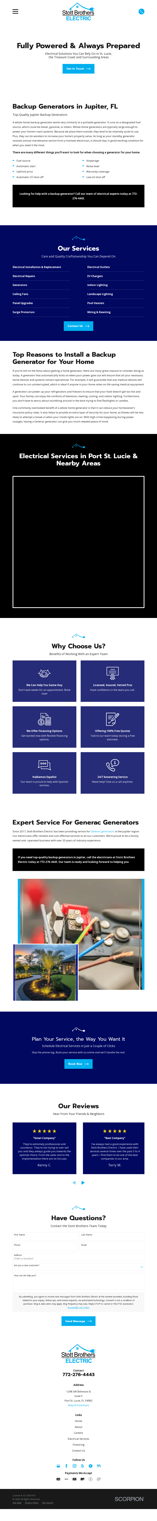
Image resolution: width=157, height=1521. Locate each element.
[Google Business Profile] (58, 1213)
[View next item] (83, 930)
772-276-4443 (79, 1121)
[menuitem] (17, 1249)
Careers (78, 1180)
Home (78, 1168)
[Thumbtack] (90, 1213)
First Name (19, 981)
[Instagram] (74, 1213)
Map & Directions (78, 1152)
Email (83, 992)
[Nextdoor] (99, 1213)
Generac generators (102, 701)
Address (18, 1002)
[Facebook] (66, 1213)
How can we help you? (25, 1022)
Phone (17, 992)
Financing (78, 1191)
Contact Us (78, 1197)
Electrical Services (78, 1185)
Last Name (86, 981)
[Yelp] (82, 1213)
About (78, 1174)
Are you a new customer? (26, 1012)
